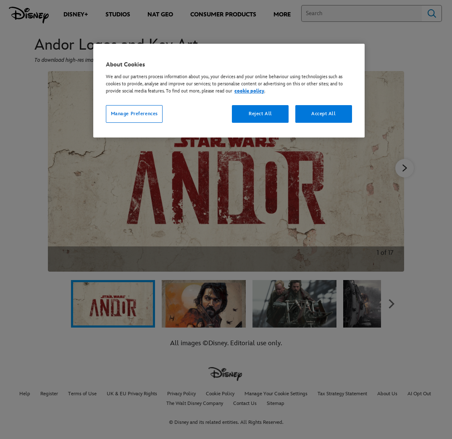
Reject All (260, 113)
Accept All (323, 113)
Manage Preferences (134, 113)
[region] (229, 91)
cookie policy (249, 91)
